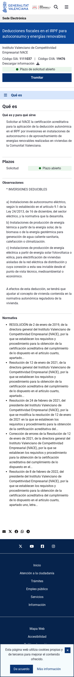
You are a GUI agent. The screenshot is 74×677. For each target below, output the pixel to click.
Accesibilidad (37, 636)
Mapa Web (37, 629)
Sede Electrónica (14, 18)
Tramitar (37, 77)
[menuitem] (37, 565)
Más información (49, 669)
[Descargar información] (37, 63)
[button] (67, 650)
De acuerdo (21, 669)
